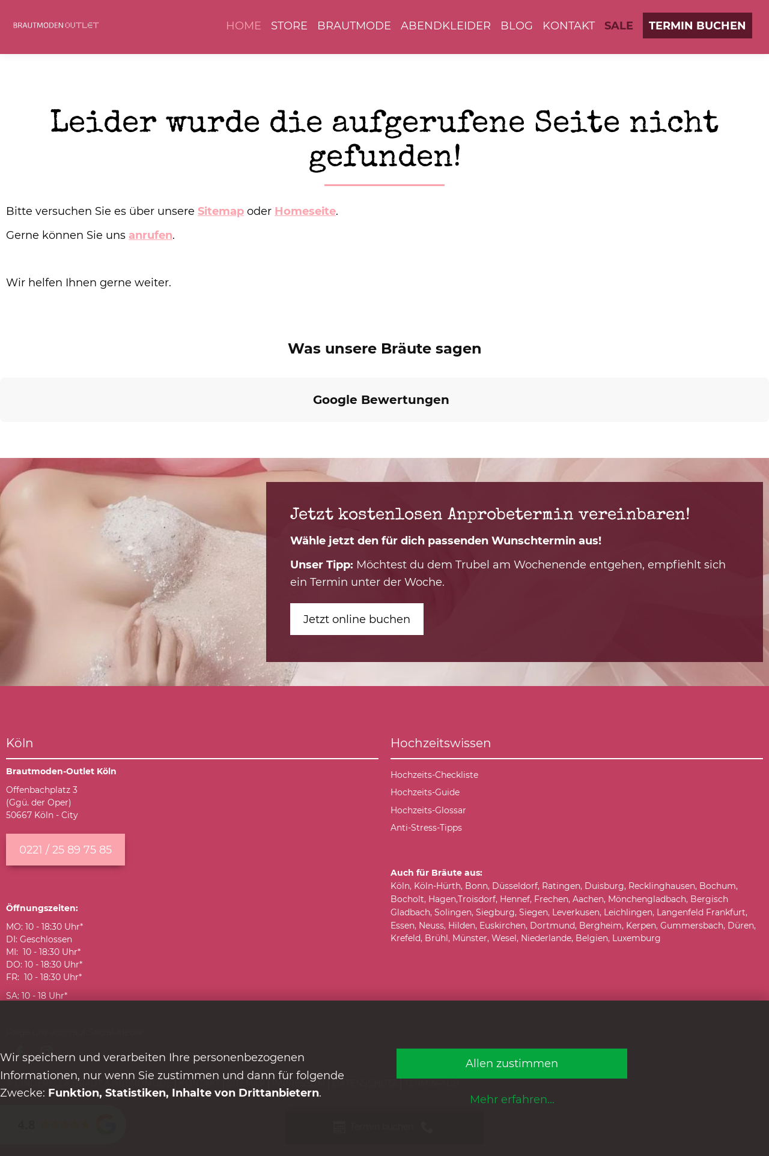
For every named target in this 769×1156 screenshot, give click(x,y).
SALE (618, 25)
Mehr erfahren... (512, 1099)
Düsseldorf (515, 886)
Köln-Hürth (437, 886)
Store (289, 25)
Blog (516, 25)
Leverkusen (576, 912)
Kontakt (569, 25)
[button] (9, 434)
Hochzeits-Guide (425, 792)
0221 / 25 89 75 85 (65, 849)
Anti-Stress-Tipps (426, 827)
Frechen (551, 899)
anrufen (150, 235)
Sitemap (221, 211)
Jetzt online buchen (356, 619)
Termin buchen (697, 25)
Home (243, 25)
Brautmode (354, 25)
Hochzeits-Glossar (428, 810)
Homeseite (305, 211)
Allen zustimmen (512, 1063)
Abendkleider (446, 25)
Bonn (476, 886)
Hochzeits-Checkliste (434, 774)
